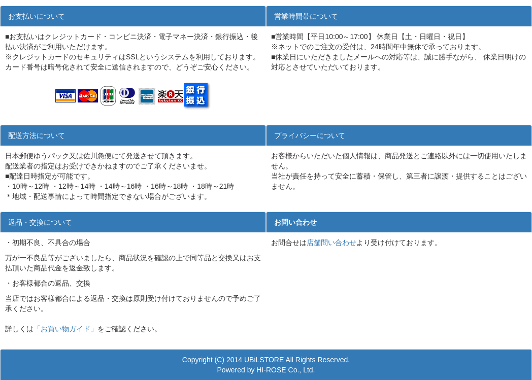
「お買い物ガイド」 (65, 329)
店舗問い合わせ (331, 242)
